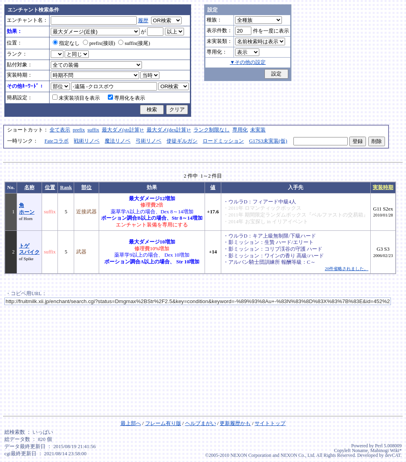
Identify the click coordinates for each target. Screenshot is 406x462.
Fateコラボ (56, 141)
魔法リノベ (117, 141)
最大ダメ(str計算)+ (123, 130)
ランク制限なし (211, 130)
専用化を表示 (126, 98)
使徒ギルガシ (182, 141)
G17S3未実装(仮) (268, 141)
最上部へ (131, 423)
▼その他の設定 (248, 62)
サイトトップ (270, 423)
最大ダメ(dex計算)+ (169, 130)
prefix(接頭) (99, 43)
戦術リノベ (87, 141)
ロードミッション (223, 141)
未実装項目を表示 (76, 98)
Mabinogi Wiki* (386, 450)
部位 (86, 187)
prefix (79, 130)
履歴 (143, 20)
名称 (29, 187)
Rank (66, 187)
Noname (360, 450)
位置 (50, 187)
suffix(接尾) (134, 43)
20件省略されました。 (346, 268)
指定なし (66, 43)
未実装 (258, 130)
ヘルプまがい (200, 423)
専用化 (240, 130)
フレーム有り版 (163, 423)
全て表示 (60, 130)
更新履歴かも (235, 423)
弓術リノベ (148, 141)
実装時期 (383, 187)
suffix (94, 130)
